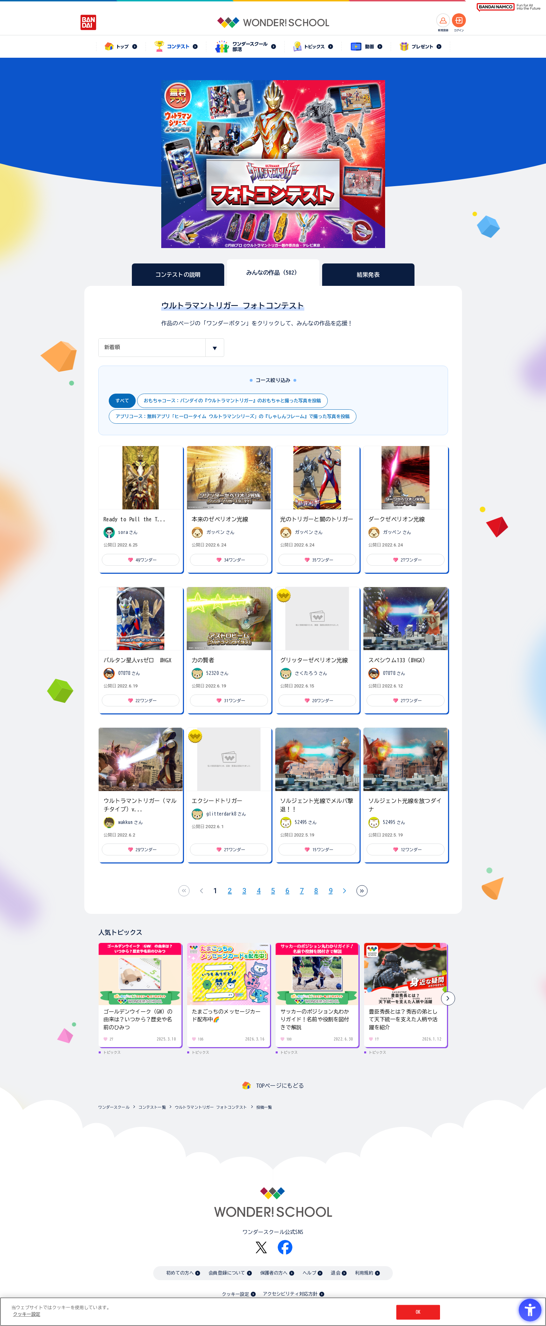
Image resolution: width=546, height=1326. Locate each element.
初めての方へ (180, 1273)
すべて (122, 400)
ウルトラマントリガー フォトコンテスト (211, 1107)
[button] (448, 999)
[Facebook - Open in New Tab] (285, 1247)
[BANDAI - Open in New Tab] (88, 22)
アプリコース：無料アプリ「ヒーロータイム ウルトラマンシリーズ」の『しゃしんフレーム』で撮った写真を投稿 (232, 416)
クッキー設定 (235, 1294)
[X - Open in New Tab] (261, 1247)
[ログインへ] (459, 20)
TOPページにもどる (280, 1085)
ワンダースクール (113, 1107)
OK (418, 1312)
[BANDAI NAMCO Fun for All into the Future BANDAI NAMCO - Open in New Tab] (508, 7)
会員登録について (226, 1273)
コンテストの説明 (177, 274)
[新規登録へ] (443, 20)
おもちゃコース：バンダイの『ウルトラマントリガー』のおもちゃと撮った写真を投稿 (232, 400)
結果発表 (368, 274)
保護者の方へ (274, 1273)
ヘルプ (309, 1273)
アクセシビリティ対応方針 (290, 1294)
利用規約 (364, 1273)
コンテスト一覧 (152, 1107)
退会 (335, 1273)
